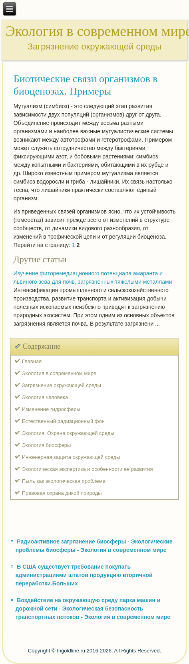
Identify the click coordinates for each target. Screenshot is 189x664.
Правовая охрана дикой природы (62, 493)
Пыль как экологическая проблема (63, 481)
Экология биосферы (46, 445)
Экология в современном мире (59, 373)
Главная (32, 361)
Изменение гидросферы (51, 409)
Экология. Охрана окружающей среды (68, 433)
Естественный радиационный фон (63, 421)
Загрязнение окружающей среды (61, 385)
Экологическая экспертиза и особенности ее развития (87, 469)
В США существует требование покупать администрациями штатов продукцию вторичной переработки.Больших (84, 575)
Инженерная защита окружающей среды (71, 457)
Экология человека (45, 397)
